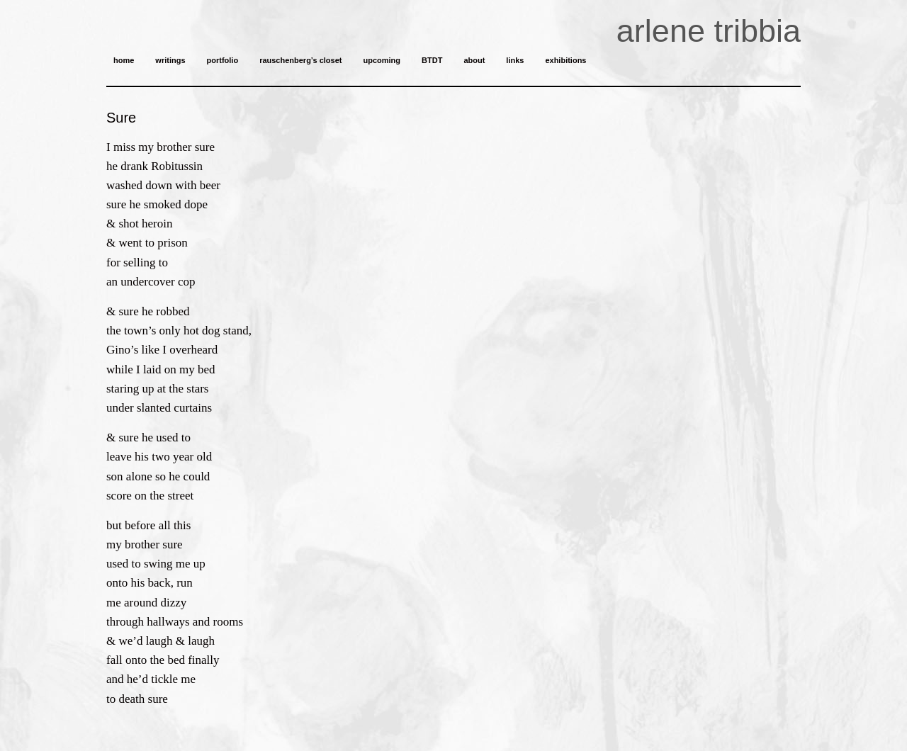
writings (170, 60)
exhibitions (565, 60)
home (123, 60)
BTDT (432, 60)
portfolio (223, 60)
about (474, 60)
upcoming (381, 60)
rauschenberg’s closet (300, 60)
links (515, 60)
